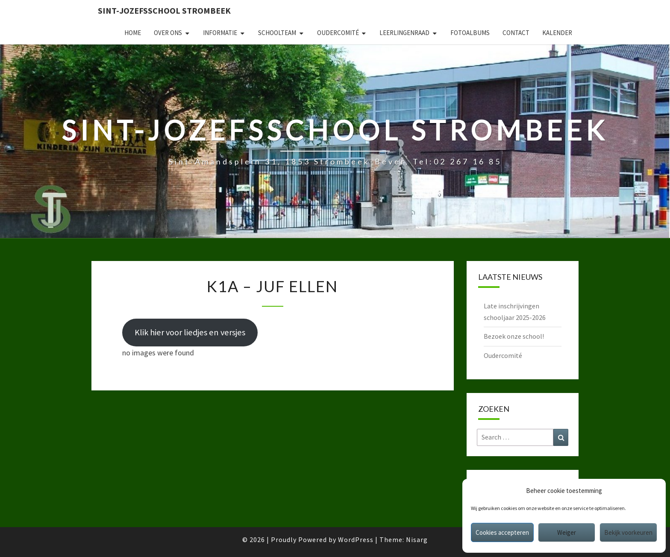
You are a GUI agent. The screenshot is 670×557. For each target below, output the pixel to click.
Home (132, 33)
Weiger (566, 532)
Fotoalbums (470, 33)
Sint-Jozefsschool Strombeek (164, 10)
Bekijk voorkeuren (628, 532)
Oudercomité (338, 33)
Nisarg (417, 539)
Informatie (220, 33)
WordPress (355, 539)
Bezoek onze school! (514, 336)
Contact (515, 33)
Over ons (168, 33)
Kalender (557, 33)
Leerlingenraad (404, 33)
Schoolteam (277, 33)
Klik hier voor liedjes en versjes (190, 332)
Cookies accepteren (502, 532)
